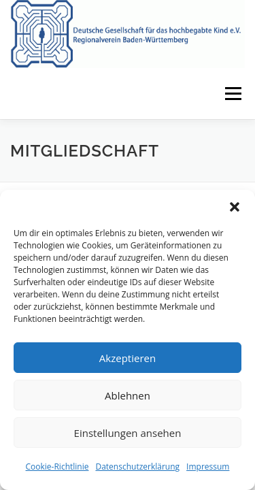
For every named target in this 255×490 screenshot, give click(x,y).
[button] (234, 207)
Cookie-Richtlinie (57, 466)
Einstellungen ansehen (128, 433)
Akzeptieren (127, 358)
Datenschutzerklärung (137, 466)
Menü (232, 93)
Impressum (207, 466)
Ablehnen (127, 395)
